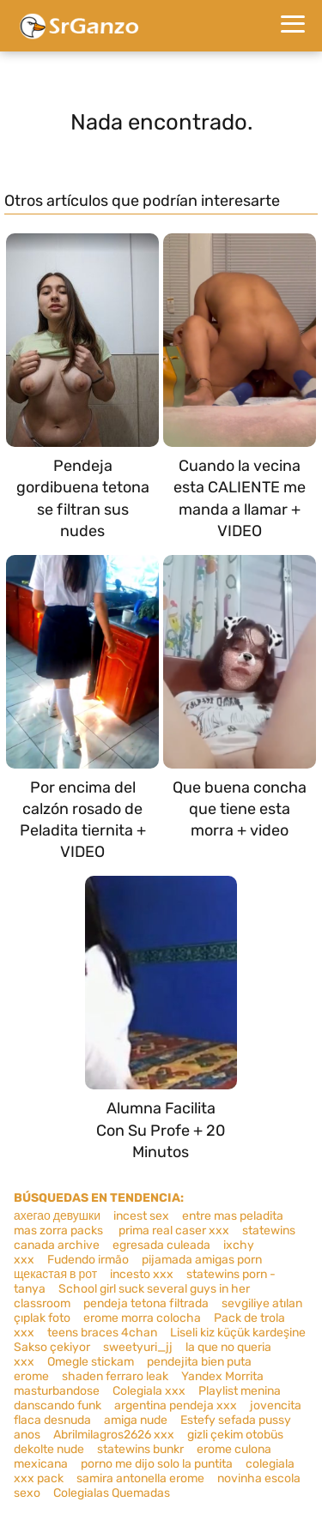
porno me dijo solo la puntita (157, 1464)
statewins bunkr (140, 1449)
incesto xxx (141, 1274)
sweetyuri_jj (138, 1347)
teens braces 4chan (102, 1332)
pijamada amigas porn (202, 1259)
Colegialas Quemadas (111, 1493)
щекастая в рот (55, 1274)
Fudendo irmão (88, 1259)
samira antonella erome (140, 1478)
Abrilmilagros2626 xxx (113, 1434)
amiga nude (135, 1420)
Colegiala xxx (148, 1391)
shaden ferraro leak (115, 1376)
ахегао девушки (57, 1216)
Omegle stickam (90, 1361)
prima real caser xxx (172, 1230)
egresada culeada (161, 1245)
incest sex (141, 1216)
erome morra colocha (142, 1318)
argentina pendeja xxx (175, 1405)
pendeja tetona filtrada (146, 1303)
